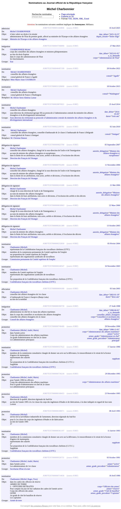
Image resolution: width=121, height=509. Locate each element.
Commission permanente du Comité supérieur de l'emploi (32, 259)
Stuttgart (115, 134)
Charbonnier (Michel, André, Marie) (25, 330)
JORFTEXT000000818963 (53, 205)
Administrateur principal (114, 339)
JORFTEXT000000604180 (53, 288)
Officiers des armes (111, 486)
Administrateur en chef (110, 336)
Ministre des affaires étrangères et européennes (111, 153)
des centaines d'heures (39, 506)
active (116, 334)
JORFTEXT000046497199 (53, 68)
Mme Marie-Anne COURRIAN (24, 80)
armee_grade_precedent (96, 338)
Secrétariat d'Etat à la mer (20, 469)
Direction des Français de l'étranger (24, 158)
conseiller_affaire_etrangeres (108, 315)
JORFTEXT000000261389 (53, 226)
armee (110, 334)
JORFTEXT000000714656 (53, 476)
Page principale (68, 14)
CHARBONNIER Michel (21, 49)
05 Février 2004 (114, 243)
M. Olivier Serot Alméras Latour (24, 98)
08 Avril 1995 (114, 411)
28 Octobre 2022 (113, 68)
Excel (86, 19)
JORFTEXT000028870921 (53, 104)
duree (108, 116)
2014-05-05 (117, 113)
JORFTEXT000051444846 (53, 28)
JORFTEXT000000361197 (53, 431)
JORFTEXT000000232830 (53, 243)
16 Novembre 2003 (112, 266)
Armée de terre (16, 500)
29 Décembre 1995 (112, 374)
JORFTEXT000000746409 (53, 326)
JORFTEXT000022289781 (53, 127)
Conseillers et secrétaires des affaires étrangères (108, 318)
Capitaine (115, 493)
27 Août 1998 (114, 306)
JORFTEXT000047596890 (53, 46)
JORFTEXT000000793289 (53, 165)
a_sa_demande (114, 56)
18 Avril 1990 (114, 476)
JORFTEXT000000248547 (53, 266)
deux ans (115, 297)
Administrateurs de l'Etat (109, 58)
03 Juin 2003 (115, 288)
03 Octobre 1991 (113, 458)
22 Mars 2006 (114, 205)
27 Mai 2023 (115, 46)
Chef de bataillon (112, 491)
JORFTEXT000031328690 (53, 86)
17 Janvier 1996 (114, 347)
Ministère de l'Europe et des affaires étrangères (28, 39)
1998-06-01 (114, 310)
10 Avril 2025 (114, 28)
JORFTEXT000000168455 (53, 393)
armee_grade (94, 336)
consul (109, 76)
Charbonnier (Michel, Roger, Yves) (25, 479)
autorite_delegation (100, 151)
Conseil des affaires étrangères (22, 320)
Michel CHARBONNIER (21, 31)
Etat (11, 62)
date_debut (103, 34)
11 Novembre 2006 (112, 165)
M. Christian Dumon (20, 138)
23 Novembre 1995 (112, 393)
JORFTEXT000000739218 (53, 374)
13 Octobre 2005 (113, 226)
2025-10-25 (114, 34)
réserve (116, 489)
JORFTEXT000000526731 (53, 458)
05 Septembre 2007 (112, 145)
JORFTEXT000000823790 (53, 145)
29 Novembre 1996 (112, 326)
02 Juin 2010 (115, 127)
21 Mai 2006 (115, 185)
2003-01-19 (114, 295)
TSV (70, 19)
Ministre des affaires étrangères (112, 173)
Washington (114, 94)
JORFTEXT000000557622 (53, 347)
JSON (75, 19)
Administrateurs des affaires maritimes (103, 332)
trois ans (115, 116)
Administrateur (113, 466)
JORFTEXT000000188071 (53, 411)
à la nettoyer (95, 506)
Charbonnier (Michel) (19, 247)
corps (95, 58)
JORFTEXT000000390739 (53, 306)
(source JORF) (72, 28)
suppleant (116, 359)
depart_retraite (102, 36)
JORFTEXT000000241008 (53, 185)
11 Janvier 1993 (114, 431)
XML (81, 19)
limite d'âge (114, 36)
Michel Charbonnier (20, 90)
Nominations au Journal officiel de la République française (60, 3)
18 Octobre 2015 (113, 86)
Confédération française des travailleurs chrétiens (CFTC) (32, 282)
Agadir (116, 76)
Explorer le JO (67, 16)
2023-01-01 (114, 53)
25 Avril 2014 (114, 104)
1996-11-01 (114, 329)
